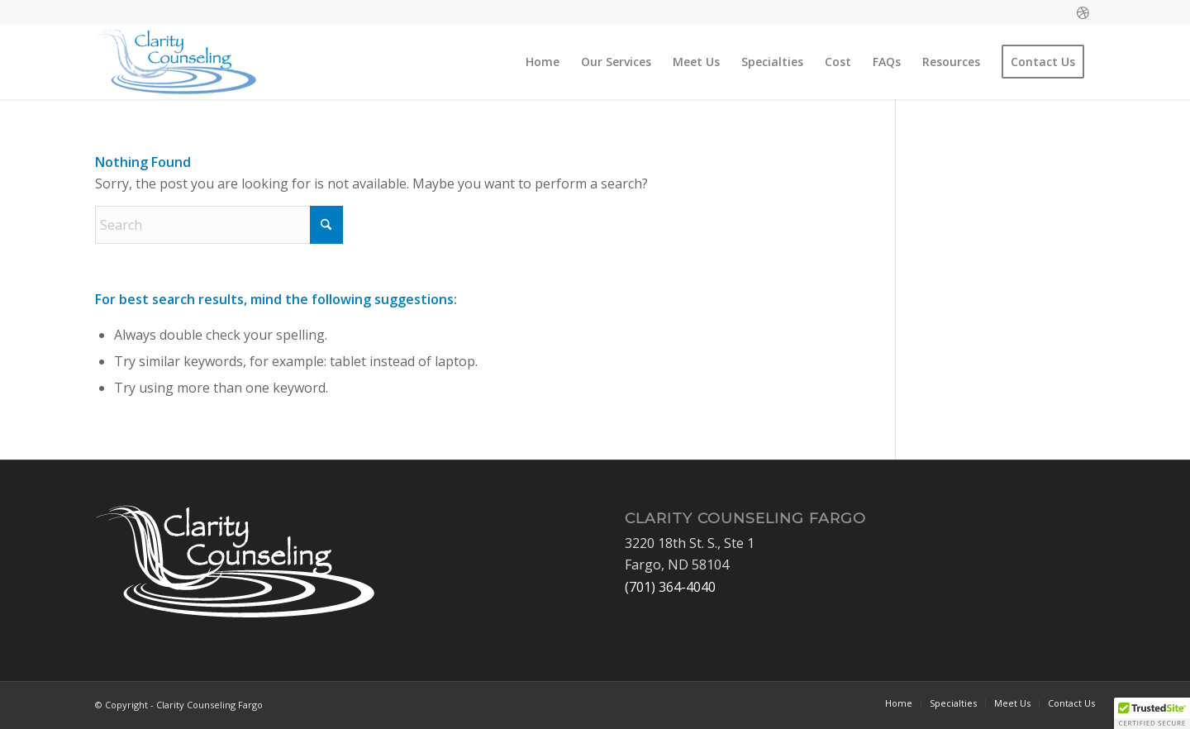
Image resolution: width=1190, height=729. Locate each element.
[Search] (219, 225)
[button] (1152, 713)
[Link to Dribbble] (1082, 12)
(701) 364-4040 (670, 587)
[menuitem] (542, 62)
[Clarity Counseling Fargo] (176, 62)
